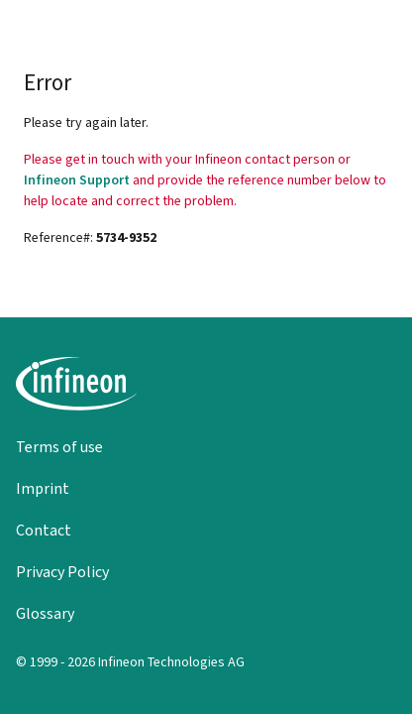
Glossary (45, 613)
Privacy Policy (62, 571)
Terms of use (59, 446)
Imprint (42, 488)
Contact (43, 530)
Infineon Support (77, 180)
